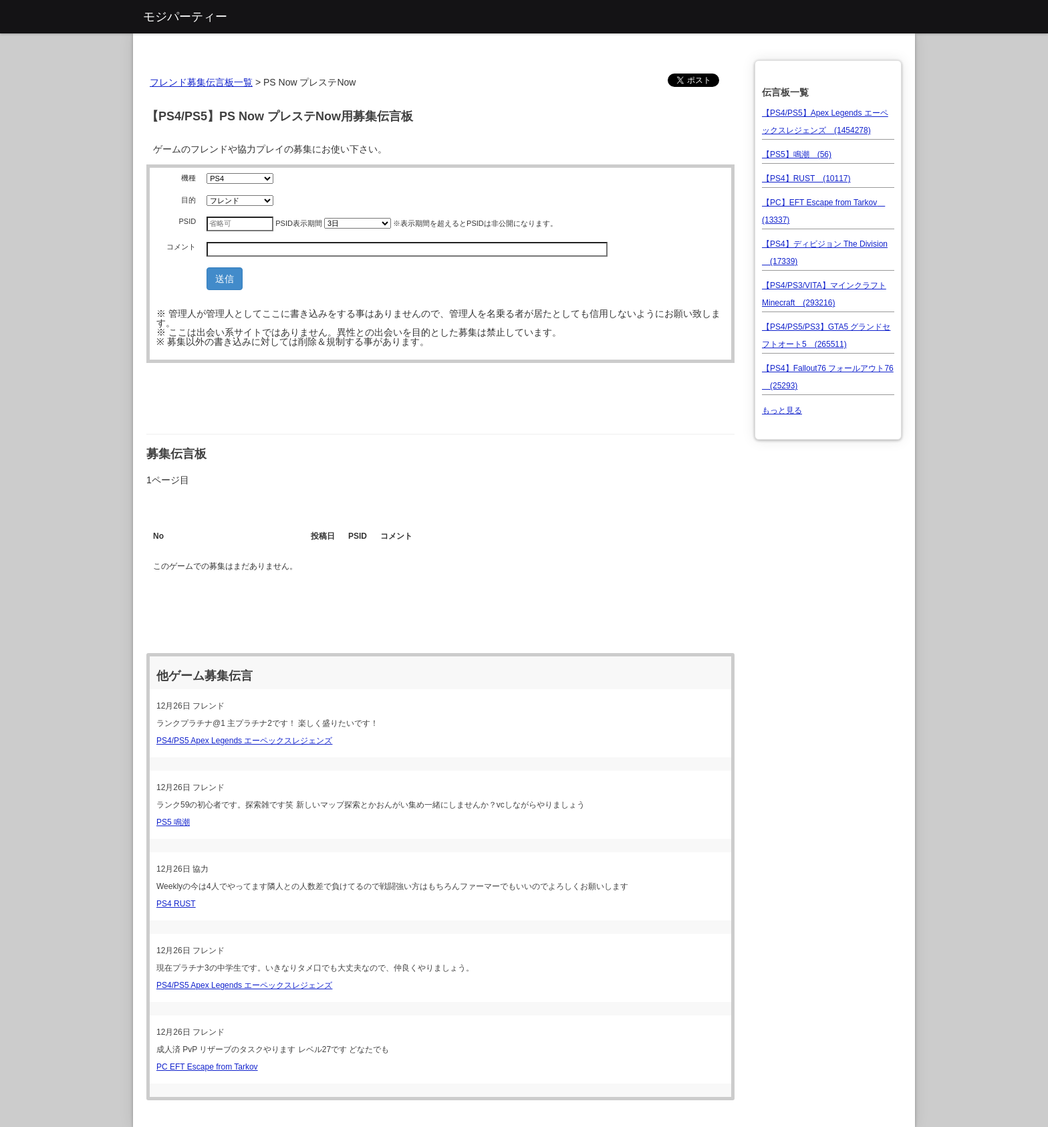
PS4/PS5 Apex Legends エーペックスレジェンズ (244, 740)
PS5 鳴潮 (173, 822)
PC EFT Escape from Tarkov (207, 1067)
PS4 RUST (176, 903)
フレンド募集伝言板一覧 (201, 82)
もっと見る (782, 410)
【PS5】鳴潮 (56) (796, 154)
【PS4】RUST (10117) (806, 178)
